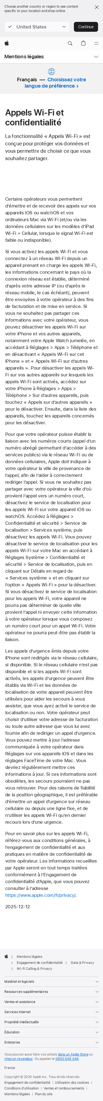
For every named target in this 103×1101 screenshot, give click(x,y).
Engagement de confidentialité (27, 1083)
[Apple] (6, 43)
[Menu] (96, 43)
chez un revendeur (18, 1059)
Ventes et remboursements (64, 1088)
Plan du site (43, 1094)
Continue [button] (86, 27)
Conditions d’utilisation (21, 1088)
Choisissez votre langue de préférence (55, 82)
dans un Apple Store (73, 1054)
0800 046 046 (67, 1059)
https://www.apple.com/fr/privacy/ (40, 895)
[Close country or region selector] (96, 7)
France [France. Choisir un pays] (9, 1068)
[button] (37, 27)
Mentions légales (24, 56)
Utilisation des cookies (72, 1083)
